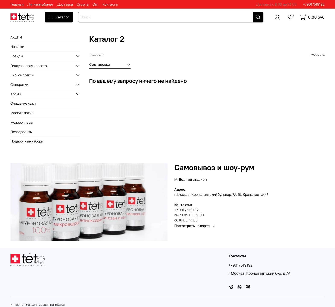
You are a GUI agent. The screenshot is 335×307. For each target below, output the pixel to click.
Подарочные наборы (26, 141)
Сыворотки (19, 84)
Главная (17, 4)
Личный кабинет (40, 4)
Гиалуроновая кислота (28, 65)
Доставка (65, 4)
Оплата (83, 4)
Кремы (15, 94)
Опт (96, 4)
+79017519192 (314, 4)
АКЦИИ (16, 37)
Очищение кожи (23, 103)
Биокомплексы (22, 75)
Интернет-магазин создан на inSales (37, 305)
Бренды (16, 56)
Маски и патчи (21, 112)
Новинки (17, 46)
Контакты (110, 4)
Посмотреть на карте (194, 225)
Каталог (58, 17)
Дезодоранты (21, 131)
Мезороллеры (21, 122)
